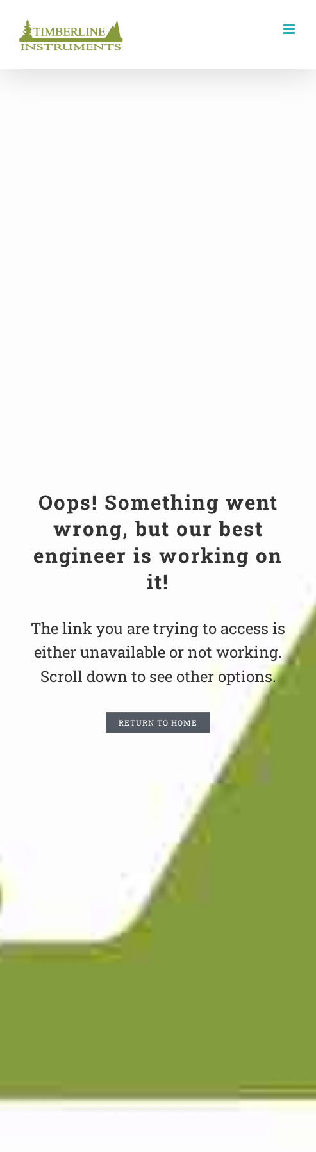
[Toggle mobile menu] (290, 29)
